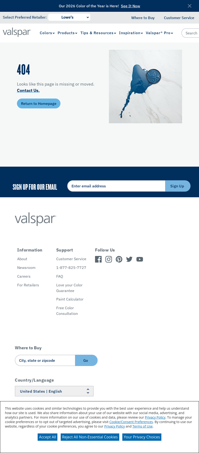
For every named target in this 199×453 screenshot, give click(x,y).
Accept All (47, 437)
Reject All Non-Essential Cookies (90, 437)
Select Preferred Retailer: (25, 17)
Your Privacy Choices (142, 437)
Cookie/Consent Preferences (131, 422)
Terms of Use (142, 426)
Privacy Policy (155, 417)
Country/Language (34, 380)
